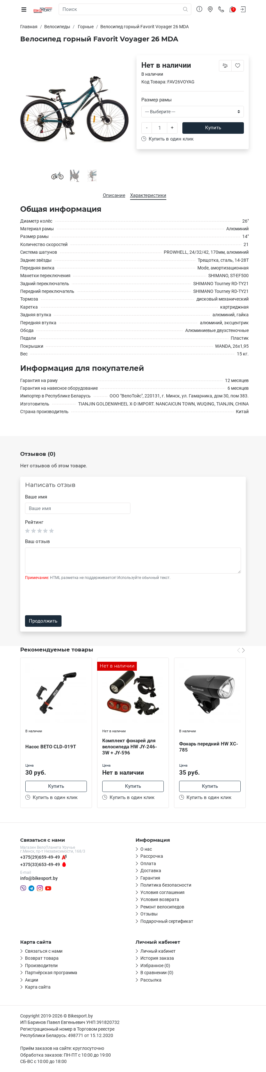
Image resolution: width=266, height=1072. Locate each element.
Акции (31, 980)
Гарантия (150, 878)
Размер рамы (156, 100)
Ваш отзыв (37, 541)
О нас (146, 849)
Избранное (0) (155, 965)
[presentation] (73, 597)
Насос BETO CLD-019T (50, 747)
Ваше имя (36, 497)
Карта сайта (38, 987)
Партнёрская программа (51, 972)
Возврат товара (42, 958)
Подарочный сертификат (166, 921)
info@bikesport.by (39, 878)
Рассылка (151, 980)
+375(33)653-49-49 (40, 864)
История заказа (157, 958)
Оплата (148, 863)
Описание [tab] (114, 195)
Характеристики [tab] (148, 195)
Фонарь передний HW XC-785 (208, 747)
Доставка (150, 870)
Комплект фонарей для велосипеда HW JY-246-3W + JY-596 (129, 747)
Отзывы (149, 913)
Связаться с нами (43, 951)
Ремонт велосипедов (162, 906)
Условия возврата (159, 899)
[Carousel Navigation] (241, 650)
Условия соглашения (162, 892)
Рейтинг (34, 522)
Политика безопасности (165, 885)
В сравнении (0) (156, 972)
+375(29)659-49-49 (40, 857)
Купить (213, 128)
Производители (41, 965)
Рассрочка (151, 856)
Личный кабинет (158, 951)
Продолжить (43, 621)
